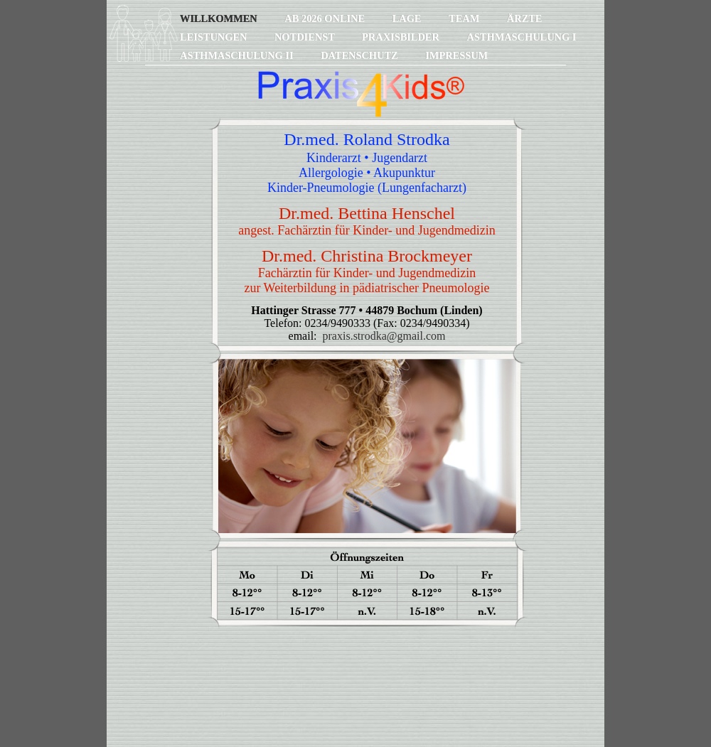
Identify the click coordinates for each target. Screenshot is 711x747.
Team (465, 18)
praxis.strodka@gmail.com (384, 336)
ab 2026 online (325, 18)
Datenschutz (360, 55)
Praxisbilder (402, 37)
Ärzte (524, 18)
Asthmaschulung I (521, 37)
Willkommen (220, 18)
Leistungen (215, 37)
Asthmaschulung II (238, 55)
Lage (408, 18)
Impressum (456, 55)
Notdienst (305, 37)
